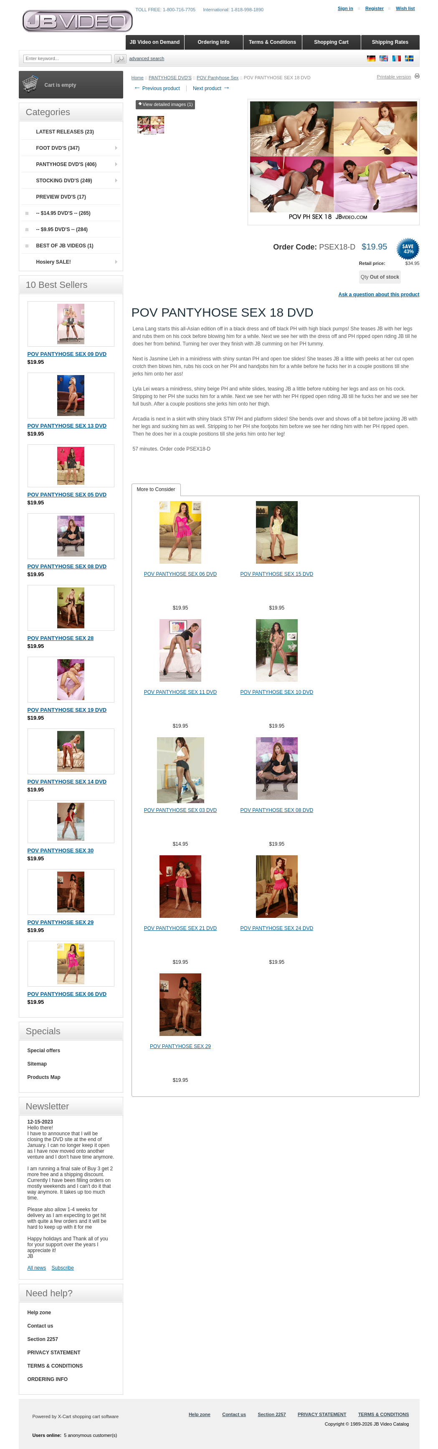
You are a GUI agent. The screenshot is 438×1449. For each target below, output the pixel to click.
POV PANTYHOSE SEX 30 (61, 850)
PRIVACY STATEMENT (54, 1353)
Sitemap (37, 1064)
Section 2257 (43, 1339)
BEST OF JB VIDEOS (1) (59, 246)
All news (37, 1268)
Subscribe (63, 1268)
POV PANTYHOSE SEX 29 (180, 1046)
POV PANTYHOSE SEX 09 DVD (67, 354)
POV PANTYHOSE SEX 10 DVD (277, 692)
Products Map (44, 1077)
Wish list (405, 8)
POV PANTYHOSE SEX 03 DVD (180, 810)
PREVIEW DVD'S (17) (61, 197)
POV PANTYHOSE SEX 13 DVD (67, 426)
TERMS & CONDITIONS (55, 1366)
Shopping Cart (331, 42)
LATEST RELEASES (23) (65, 132)
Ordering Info (214, 42)
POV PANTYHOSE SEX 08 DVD (277, 810)
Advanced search (147, 58)
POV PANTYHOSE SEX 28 (61, 638)
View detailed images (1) (165, 104)
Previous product (157, 88)
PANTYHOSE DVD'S (170, 77)
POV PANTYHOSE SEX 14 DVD (67, 782)
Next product (211, 88)
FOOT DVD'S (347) (58, 148)
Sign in (345, 8)
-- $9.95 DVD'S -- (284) (56, 229)
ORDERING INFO (48, 1379)
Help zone (39, 1312)
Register (374, 8)
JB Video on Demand (155, 42)
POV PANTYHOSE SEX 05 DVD (67, 494)
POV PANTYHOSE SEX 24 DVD (277, 928)
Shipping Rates (390, 42)
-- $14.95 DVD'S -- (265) (58, 213)
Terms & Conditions (272, 42)
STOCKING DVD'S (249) (64, 181)
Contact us (40, 1326)
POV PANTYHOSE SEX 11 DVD (180, 692)
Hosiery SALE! (53, 262)
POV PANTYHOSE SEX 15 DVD (277, 574)
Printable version (394, 76)
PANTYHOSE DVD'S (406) (66, 164)
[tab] (156, 490)
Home (138, 77)
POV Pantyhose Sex (217, 77)
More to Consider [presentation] (156, 489)
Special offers (44, 1050)
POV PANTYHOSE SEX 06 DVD (180, 574)
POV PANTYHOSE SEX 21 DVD (180, 928)
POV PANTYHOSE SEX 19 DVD (67, 710)
